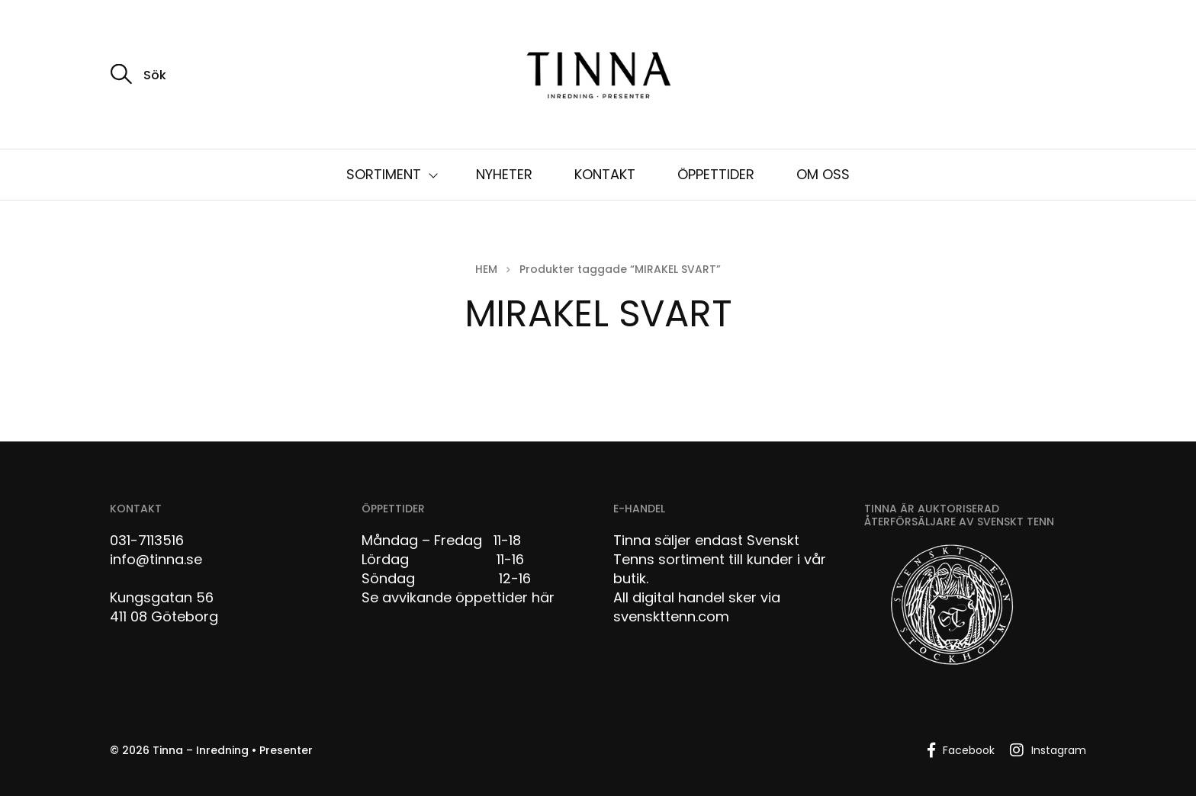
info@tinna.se (156, 559)
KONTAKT (604, 174)
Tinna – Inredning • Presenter (233, 750)
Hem (486, 269)
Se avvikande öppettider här (458, 597)
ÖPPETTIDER (715, 174)
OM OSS (823, 174)
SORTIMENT (383, 174)
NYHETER (504, 174)
